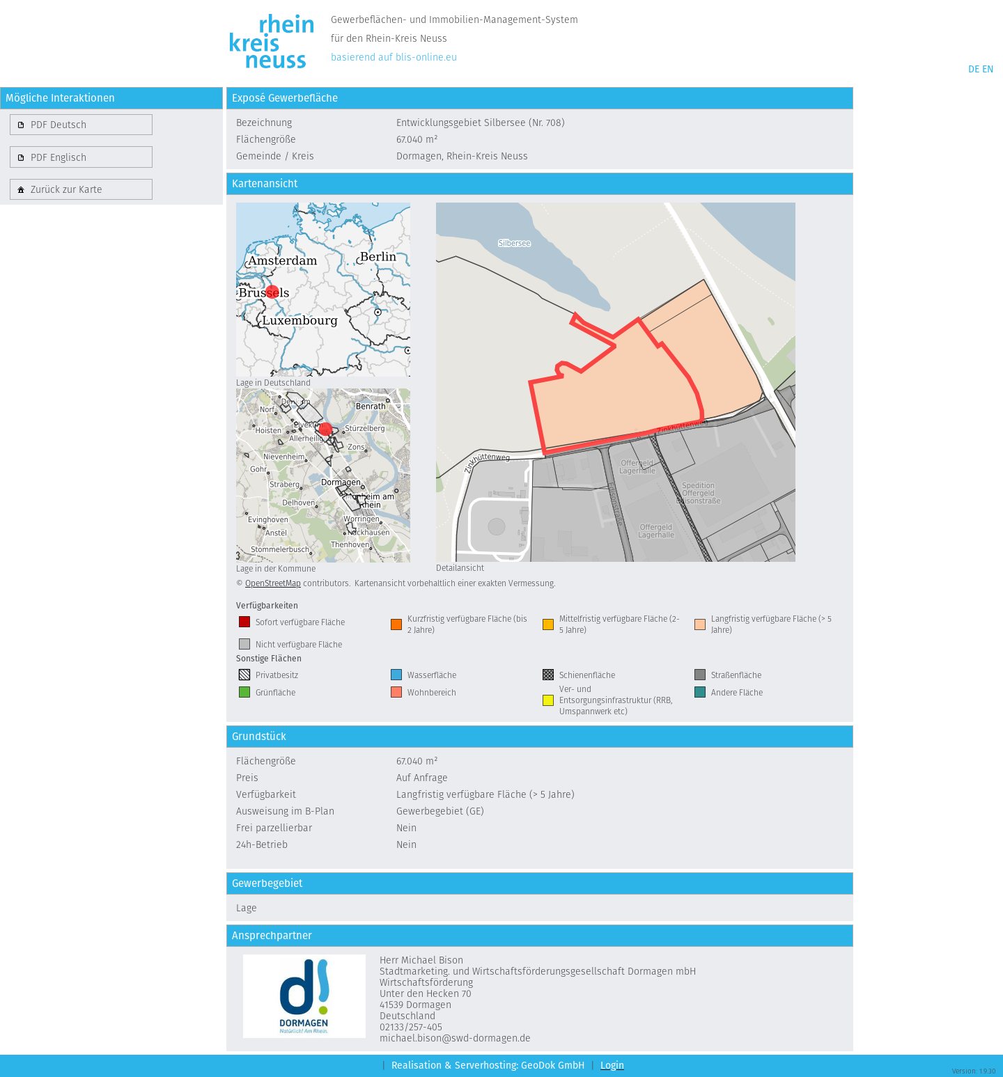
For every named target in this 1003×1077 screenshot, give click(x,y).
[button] (81, 124)
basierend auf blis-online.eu (394, 57)
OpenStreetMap (273, 583)
